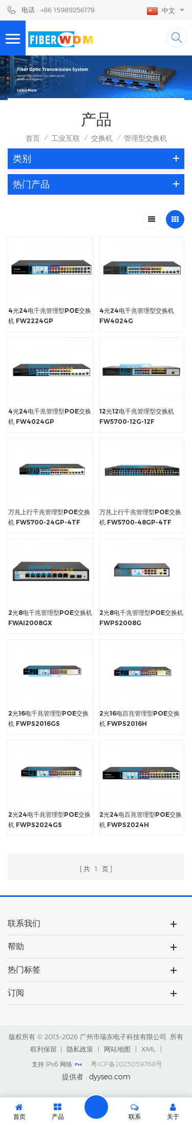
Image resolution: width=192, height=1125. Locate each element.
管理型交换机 (145, 138)
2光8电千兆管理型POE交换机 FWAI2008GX (50, 618)
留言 (96, 1107)
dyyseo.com (110, 1076)
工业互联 (65, 138)
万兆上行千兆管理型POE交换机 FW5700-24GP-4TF (49, 517)
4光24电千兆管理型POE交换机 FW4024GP (49, 416)
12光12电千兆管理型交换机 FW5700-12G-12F (136, 416)
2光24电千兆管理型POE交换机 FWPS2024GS (49, 820)
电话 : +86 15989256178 (58, 10)
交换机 (102, 138)
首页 (33, 138)
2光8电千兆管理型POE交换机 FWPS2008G (141, 618)
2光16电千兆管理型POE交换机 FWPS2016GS (48, 718)
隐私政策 (80, 1049)
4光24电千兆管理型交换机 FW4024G (136, 316)
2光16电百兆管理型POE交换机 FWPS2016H (139, 718)
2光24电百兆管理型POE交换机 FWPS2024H (140, 820)
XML (148, 1049)
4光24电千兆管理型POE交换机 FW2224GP (49, 316)
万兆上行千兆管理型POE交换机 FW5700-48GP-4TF (140, 517)
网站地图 (117, 1049)
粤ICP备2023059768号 (126, 1064)
